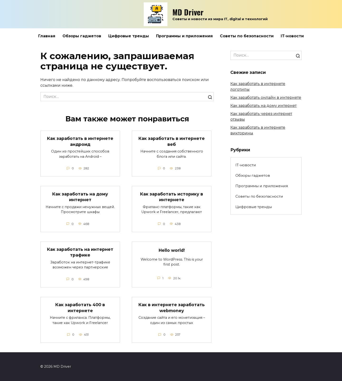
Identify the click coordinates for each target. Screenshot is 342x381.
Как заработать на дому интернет (80, 196)
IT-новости (292, 36)
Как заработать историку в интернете (171, 196)
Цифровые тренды (128, 36)
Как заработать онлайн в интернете (265, 97)
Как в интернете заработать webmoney (171, 307)
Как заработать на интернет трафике (80, 252)
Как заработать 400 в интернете (80, 307)
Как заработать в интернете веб (171, 141)
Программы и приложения (184, 36)
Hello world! (172, 250)
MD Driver (188, 12)
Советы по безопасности (247, 36)
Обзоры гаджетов (81, 36)
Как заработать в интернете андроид (80, 141)
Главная (46, 36)
